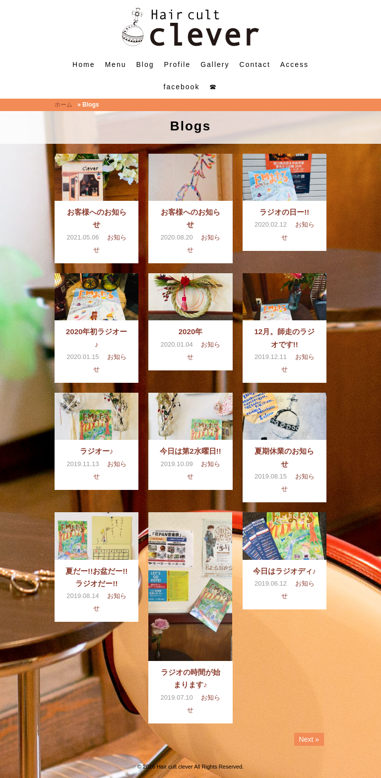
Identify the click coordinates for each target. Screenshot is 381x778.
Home (83, 64)
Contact (255, 64)
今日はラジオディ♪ (285, 571)
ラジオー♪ (97, 451)
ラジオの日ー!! (284, 212)
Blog (145, 64)
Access (294, 64)
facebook (182, 87)
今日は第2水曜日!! (190, 451)
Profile (177, 64)
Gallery (214, 64)
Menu (115, 64)
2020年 (191, 331)
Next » (309, 739)
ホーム (63, 104)
